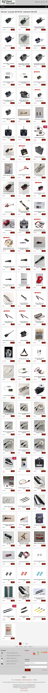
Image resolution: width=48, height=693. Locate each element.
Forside (2, 8)
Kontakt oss (31, 646)
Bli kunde (21, 646)
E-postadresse (27, 661)
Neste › (26, 643)
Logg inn (25, 646)
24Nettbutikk (26, 690)
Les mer (29, 687)
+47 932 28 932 (29, 682)
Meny (3, 6)
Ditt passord (27, 665)
